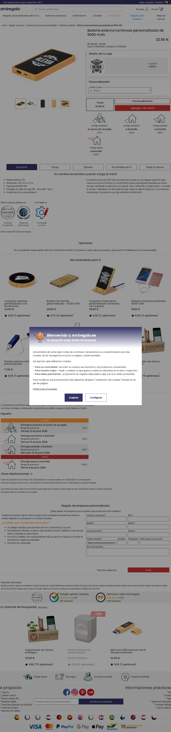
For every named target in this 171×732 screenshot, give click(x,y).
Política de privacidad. (45, 389)
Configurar (96, 397)
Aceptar (73, 397)
